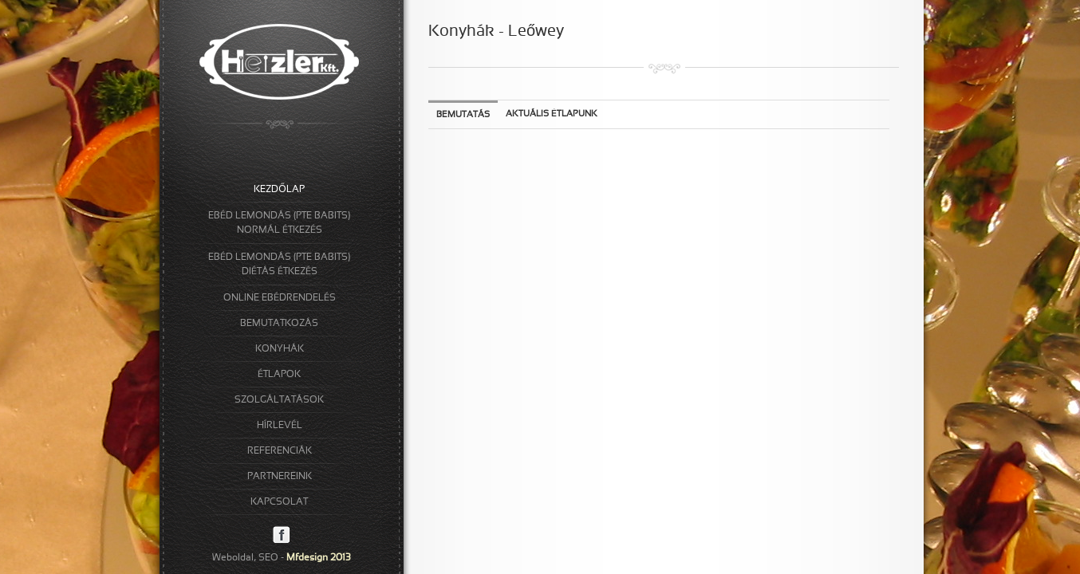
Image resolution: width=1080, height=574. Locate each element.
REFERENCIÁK (279, 451)
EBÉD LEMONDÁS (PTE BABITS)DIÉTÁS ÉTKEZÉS (279, 265)
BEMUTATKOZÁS (279, 323)
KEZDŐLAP (279, 190)
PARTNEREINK (279, 477)
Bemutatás (463, 115)
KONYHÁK (279, 349)
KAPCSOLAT (279, 502)
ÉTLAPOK (279, 374)
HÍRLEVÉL (279, 426)
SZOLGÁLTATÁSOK (279, 400)
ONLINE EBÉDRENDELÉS (279, 298)
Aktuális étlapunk (551, 114)
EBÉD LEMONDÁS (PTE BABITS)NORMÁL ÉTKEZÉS (279, 223)
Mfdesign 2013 (318, 558)
